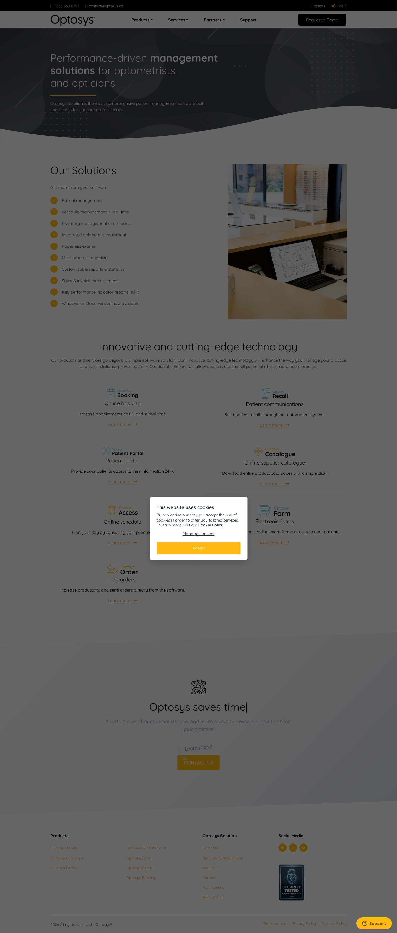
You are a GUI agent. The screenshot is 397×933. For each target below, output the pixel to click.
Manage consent (198, 533)
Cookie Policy (210, 525)
